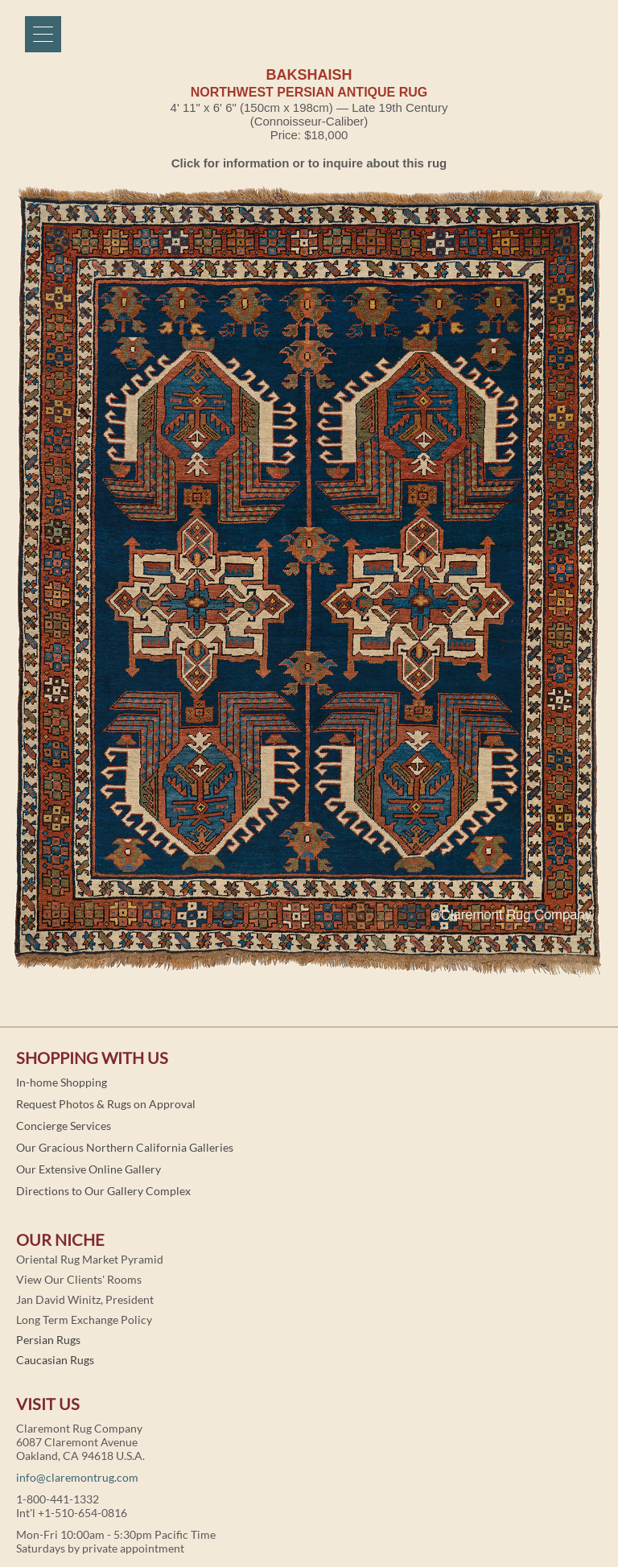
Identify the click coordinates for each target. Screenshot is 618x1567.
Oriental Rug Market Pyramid (89, 1259)
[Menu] (43, 34)
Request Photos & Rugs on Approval (106, 1104)
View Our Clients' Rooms (79, 1279)
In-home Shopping (61, 1082)
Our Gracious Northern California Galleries (124, 1147)
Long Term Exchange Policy (84, 1319)
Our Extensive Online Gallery (88, 1169)
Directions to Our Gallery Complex (103, 1191)
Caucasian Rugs (55, 1360)
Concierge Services (63, 1125)
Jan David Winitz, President (85, 1299)
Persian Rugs (48, 1339)
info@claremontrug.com (77, 1477)
